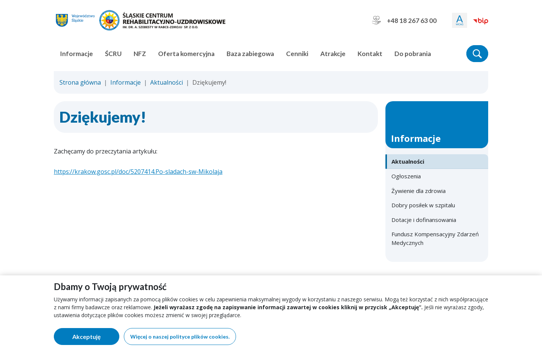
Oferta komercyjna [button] (186, 54)
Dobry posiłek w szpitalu (423, 205)
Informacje (125, 82)
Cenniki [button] (297, 54)
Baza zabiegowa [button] (250, 54)
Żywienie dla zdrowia (418, 190)
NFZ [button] (140, 54)
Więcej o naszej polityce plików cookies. (180, 336)
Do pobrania (412, 54)
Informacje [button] (76, 54)
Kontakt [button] (370, 54)
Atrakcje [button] (333, 54)
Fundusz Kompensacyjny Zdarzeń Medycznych (435, 238)
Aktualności (166, 82)
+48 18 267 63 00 (404, 20)
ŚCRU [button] (113, 54)
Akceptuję (95, 338)
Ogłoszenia (406, 176)
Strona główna (80, 82)
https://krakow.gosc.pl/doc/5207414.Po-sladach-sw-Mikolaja (138, 171)
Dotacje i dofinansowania (423, 219)
